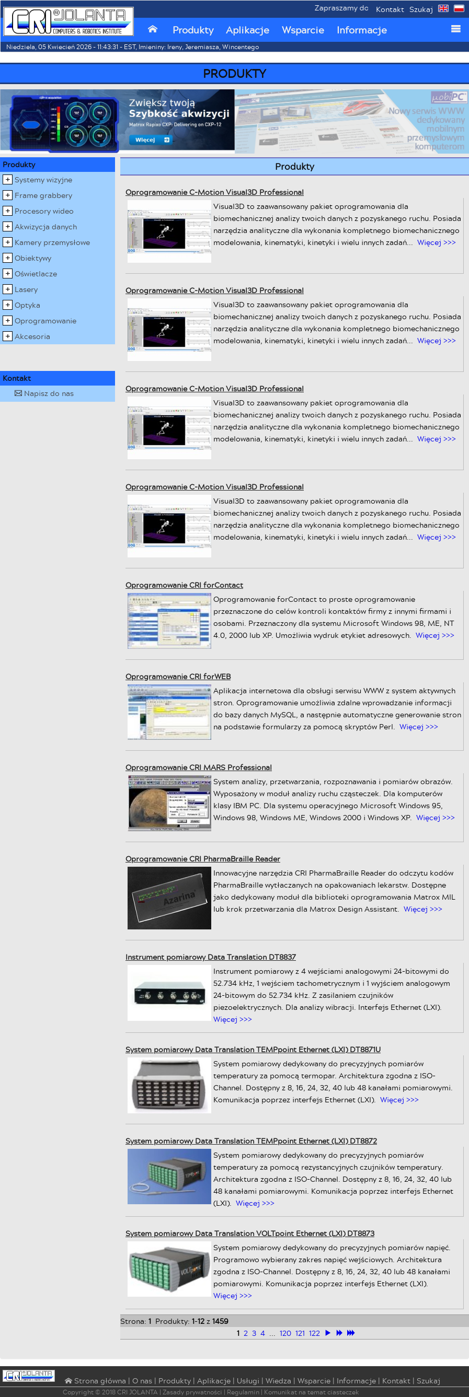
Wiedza (278, 1381)
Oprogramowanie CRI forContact (184, 585)
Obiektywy (33, 258)
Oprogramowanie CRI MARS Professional (198, 767)
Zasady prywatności (192, 1392)
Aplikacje (247, 29)
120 (285, 1333)
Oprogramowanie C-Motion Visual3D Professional (214, 192)
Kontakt (390, 9)
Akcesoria (32, 336)
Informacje (362, 29)
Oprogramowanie (45, 321)
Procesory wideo (44, 211)
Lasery (26, 289)
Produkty (193, 29)
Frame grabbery (43, 195)
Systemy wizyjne (43, 179)
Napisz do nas (44, 393)
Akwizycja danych (46, 226)
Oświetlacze (36, 273)
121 (300, 1333)
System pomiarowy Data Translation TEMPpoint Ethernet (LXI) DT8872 (251, 1141)
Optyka (27, 305)
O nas (142, 1381)
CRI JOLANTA (137, 1392)
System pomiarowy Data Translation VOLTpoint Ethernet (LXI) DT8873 (249, 1233)
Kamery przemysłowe (52, 242)
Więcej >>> (436, 242)
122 (314, 1333)
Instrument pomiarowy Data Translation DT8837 (210, 957)
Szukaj (421, 9)
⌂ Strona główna (94, 1381)
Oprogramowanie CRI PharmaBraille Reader (202, 859)
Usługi (248, 1381)
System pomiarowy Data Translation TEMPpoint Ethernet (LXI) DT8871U (253, 1049)
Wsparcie (303, 29)
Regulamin (243, 1392)
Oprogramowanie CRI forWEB (178, 676)
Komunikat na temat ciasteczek (311, 1392)
